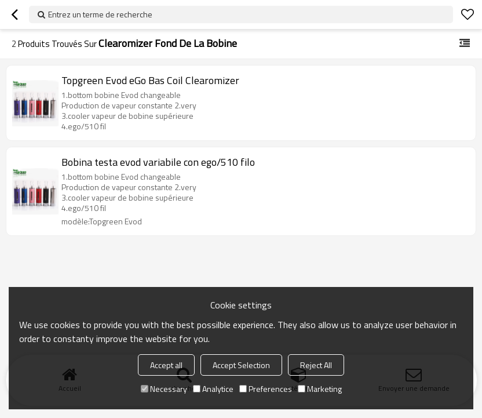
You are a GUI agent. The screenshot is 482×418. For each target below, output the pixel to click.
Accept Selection (241, 365)
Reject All (316, 365)
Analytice (213, 389)
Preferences (265, 389)
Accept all (166, 365)
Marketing (320, 389)
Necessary (164, 389)
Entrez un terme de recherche (100, 14)
